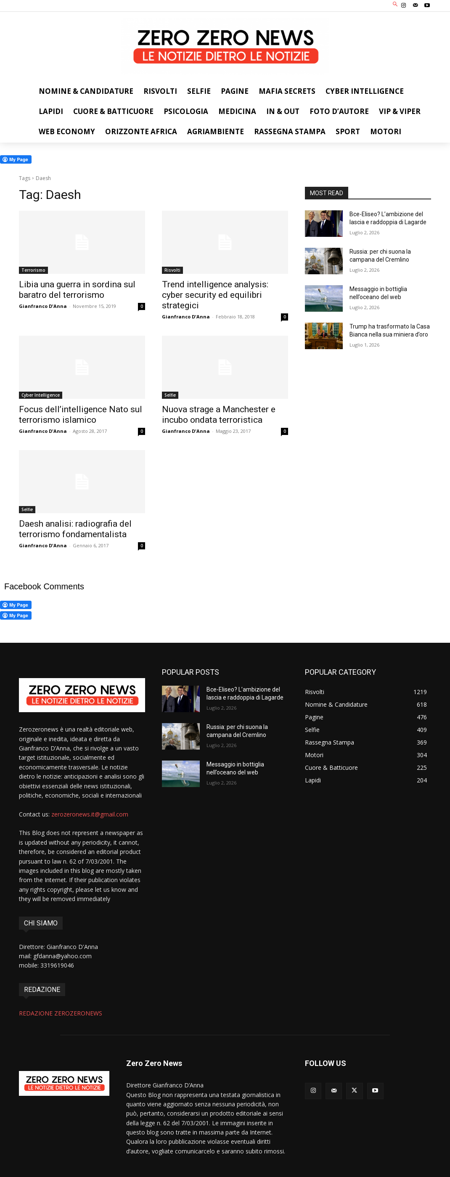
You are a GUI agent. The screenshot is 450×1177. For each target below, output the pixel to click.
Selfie (170, 395)
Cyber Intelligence (40, 395)
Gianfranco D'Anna (43, 306)
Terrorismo (33, 270)
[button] (395, 4)
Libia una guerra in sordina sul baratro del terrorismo (77, 289)
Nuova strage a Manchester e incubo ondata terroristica (218, 414)
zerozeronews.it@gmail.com (89, 814)
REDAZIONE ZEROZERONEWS (60, 1013)
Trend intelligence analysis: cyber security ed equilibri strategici (215, 294)
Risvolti (172, 270)
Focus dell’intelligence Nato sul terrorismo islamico (80, 414)
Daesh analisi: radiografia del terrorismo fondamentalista (75, 529)
